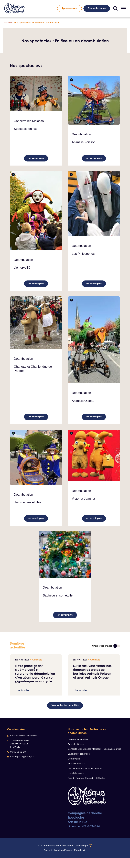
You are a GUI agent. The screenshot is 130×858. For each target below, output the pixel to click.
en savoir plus (36, 158)
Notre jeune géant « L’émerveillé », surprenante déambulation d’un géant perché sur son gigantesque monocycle (35, 673)
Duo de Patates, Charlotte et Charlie (86, 778)
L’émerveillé (74, 758)
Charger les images (102, 646)
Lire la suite (23, 690)
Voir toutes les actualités (65, 705)
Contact (48, 850)
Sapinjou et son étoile (79, 754)
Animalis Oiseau (76, 744)
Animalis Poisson (76, 763)
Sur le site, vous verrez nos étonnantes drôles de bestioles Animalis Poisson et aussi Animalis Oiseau (92, 671)
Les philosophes (76, 773)
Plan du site (80, 850)
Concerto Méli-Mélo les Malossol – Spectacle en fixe (94, 749)
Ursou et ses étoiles (78, 739)
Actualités (37, 659)
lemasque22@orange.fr (22, 756)
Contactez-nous (97, 8)
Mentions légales (63, 850)
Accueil (8, 22)
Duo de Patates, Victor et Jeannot (85, 768)
